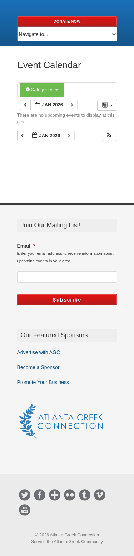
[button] (109, 136)
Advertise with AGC (38, 352)
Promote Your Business (43, 382)
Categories (42, 89)
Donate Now (67, 21)
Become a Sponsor (38, 367)
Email (26, 246)
